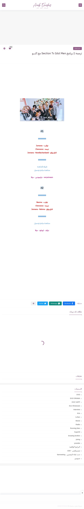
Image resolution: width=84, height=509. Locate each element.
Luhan (77, 417)
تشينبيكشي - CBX (73, 451)
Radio (78, 424)
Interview (76, 409)
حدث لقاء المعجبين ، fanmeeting (68, 454)
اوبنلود (41, 230)
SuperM (77, 432)
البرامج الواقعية (74, 447)
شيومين (77, 458)
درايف (47, 230)
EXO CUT (77, 48)
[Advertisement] (42, 27)
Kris (78, 413)
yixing (78, 439)
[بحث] (3, 5)
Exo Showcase (74, 406)
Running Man (75, 428)
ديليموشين (38, 177)
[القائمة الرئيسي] (80, 5)
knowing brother (74, 436)
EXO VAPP (76, 402)
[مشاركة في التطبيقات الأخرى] (33, 303)
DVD (78, 394)
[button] (69, 303)
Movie (78, 421)
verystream (48, 177)
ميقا (32, 177)
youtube (77, 443)
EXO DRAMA (75, 398)
